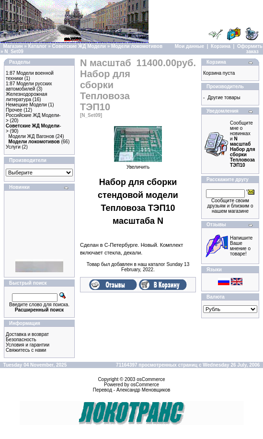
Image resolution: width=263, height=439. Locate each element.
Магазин (13, 46)
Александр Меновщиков (143, 390)
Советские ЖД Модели (79, 46)
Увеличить (138, 165)
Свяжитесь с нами (26, 350)
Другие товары (223, 97)
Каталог (37, 46)
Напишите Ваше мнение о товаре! (241, 245)
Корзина (220, 46)
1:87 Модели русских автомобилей (29, 86)
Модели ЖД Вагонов (31, 136)
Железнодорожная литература (26, 97)
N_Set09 (13, 51)
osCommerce (151, 379)
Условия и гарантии (27, 344)
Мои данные (189, 46)
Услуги (13, 147)
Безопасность (21, 339)
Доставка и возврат (27, 334)
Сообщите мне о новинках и (242, 144)
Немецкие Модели (26, 104)
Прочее (14, 110)
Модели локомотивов (136, 46)
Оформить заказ (250, 49)
